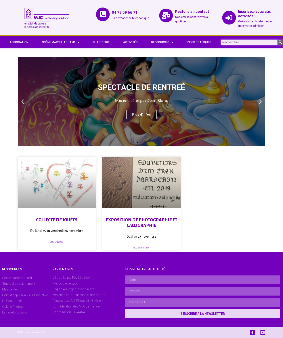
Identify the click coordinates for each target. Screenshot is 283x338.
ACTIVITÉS (130, 42)
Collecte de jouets (56, 220)
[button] (22, 101)
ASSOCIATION (19, 42)
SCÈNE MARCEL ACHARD (60, 42)
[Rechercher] (280, 42)
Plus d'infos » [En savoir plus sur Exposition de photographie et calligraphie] (141, 247)
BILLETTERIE (101, 42)
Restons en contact (192, 11)
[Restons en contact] (166, 15)
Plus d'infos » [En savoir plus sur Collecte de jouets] (57, 242)
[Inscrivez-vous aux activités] (229, 18)
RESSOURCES (162, 42)
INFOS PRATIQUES (199, 42)
